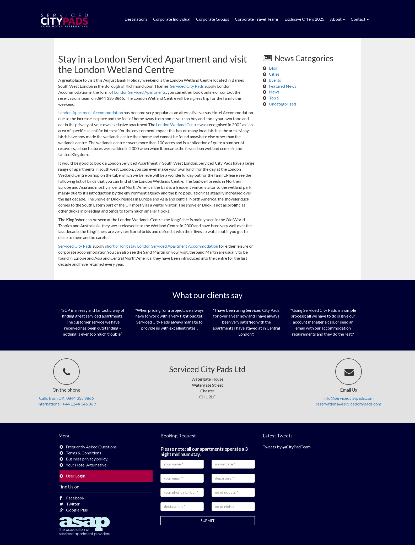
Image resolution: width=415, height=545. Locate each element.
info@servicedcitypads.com (349, 398)
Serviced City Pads (187, 86)
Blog (273, 67)
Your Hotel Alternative (86, 464)
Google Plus (74, 509)
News (274, 91)
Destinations (136, 18)
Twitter (70, 503)
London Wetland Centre (177, 124)
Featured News (282, 86)
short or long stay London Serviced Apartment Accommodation (161, 245)
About (337, 18)
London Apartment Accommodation (90, 112)
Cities (274, 73)
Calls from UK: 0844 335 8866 (66, 398)
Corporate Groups (212, 18)
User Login (75, 475)
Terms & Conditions (83, 452)
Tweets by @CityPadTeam (287, 446)
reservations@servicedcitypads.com (348, 403)
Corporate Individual (171, 18)
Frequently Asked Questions (91, 446)
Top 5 (274, 97)
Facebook (72, 497)
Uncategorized (282, 103)
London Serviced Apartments (140, 92)
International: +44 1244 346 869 (66, 403)
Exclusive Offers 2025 (304, 18)
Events (275, 79)
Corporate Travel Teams (257, 18)
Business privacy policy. (87, 458)
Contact (360, 18)
